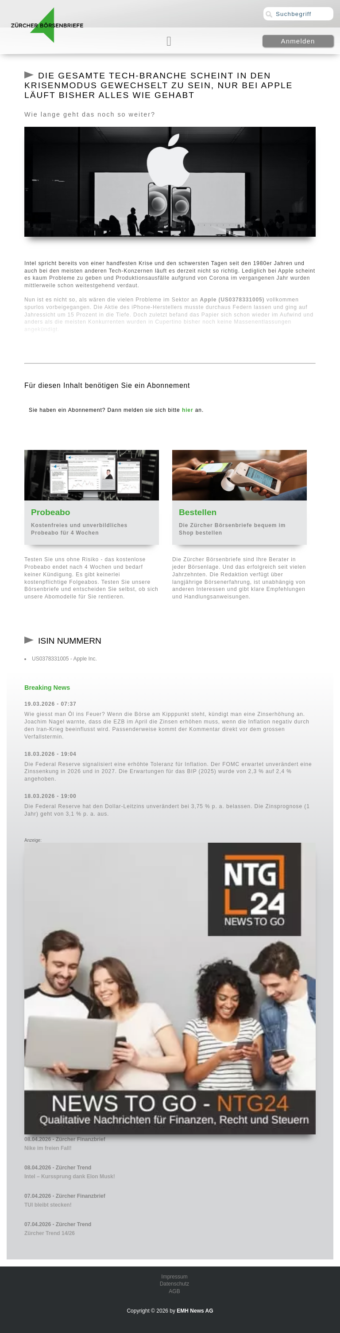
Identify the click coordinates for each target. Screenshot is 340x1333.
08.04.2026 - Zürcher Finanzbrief (64, 1139)
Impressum (174, 1277)
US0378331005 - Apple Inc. (64, 659)
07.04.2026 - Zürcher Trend (57, 1224)
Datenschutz (174, 1284)
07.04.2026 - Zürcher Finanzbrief (64, 1196)
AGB (174, 1291)
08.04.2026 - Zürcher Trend (57, 1168)
